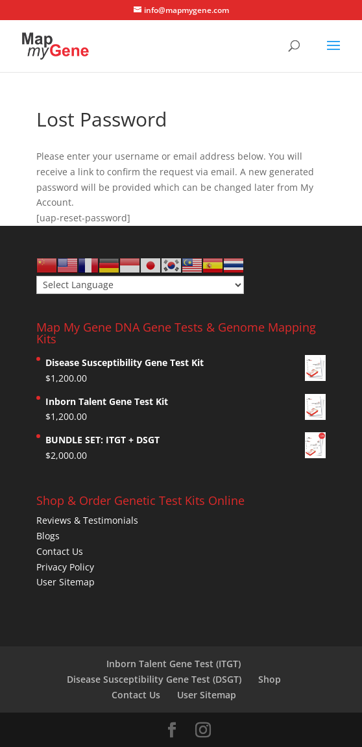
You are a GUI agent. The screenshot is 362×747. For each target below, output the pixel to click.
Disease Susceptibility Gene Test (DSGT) (154, 679)
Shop (269, 679)
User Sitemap (65, 582)
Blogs (48, 536)
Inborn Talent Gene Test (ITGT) (173, 663)
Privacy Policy (65, 567)
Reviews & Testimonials (87, 520)
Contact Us (59, 551)
